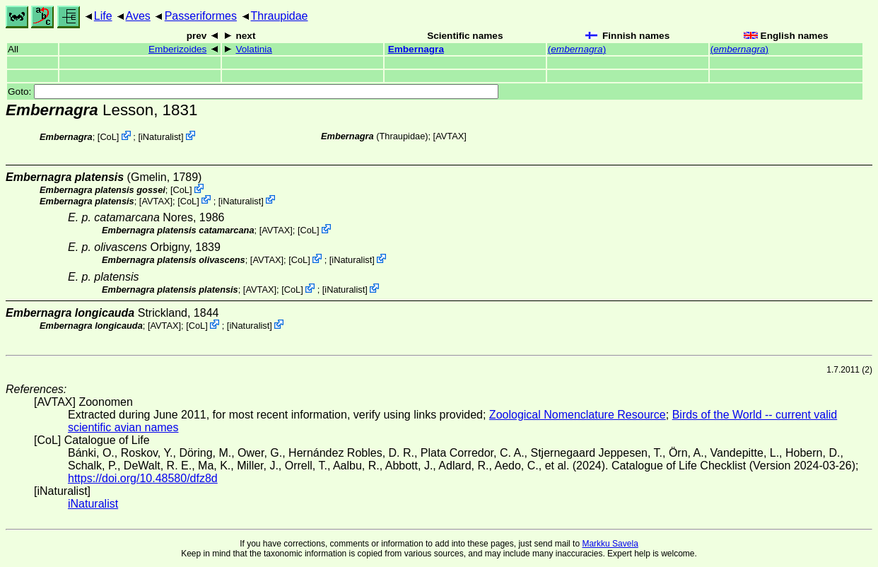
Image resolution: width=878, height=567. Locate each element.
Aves (138, 16)
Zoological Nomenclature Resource (577, 415)
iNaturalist (161, 136)
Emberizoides (177, 49)
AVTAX (449, 136)
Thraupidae (279, 16)
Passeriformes (201, 16)
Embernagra (416, 49)
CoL (108, 136)
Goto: (253, 91)
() (577, 49)
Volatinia (253, 49)
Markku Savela (610, 544)
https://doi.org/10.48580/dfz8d (143, 478)
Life (103, 16)
